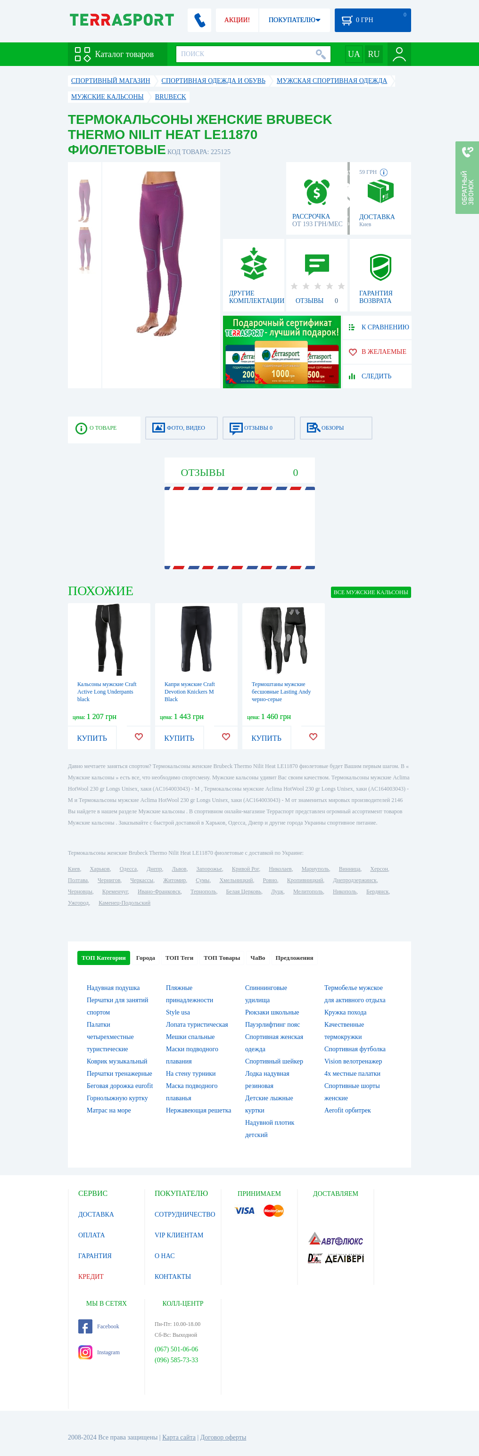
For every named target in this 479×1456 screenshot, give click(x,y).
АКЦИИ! (237, 20)
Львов (179, 869)
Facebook (98, 1326)
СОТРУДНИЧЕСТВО (185, 1214)
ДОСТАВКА (96, 1214)
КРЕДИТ (91, 1276)
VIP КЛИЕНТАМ (179, 1235)
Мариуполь (315, 869)
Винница (349, 869)
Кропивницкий (305, 880)
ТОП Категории (104, 957)
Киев (74, 869)
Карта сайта (179, 1437)
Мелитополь (308, 891)
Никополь (344, 891)
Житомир (174, 880)
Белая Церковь (243, 891)
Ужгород (78, 903)
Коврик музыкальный (117, 1061)
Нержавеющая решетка (198, 1110)
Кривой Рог (245, 869)
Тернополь (203, 891)
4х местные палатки (352, 1073)
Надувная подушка (113, 987)
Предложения (295, 957)
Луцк (277, 891)
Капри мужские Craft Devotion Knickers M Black (190, 692)
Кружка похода (345, 1012)
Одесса (128, 869)
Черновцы (80, 891)
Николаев (280, 869)
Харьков (99, 869)
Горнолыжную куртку (117, 1098)
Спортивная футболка (355, 1049)
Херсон (379, 869)
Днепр (154, 869)
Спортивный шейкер (274, 1061)
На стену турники (191, 1073)
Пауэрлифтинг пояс (272, 1024)
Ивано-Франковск (159, 891)
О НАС (164, 1256)
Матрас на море (109, 1110)
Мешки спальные (190, 1036)
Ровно (270, 880)
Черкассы (141, 880)
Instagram (99, 1352)
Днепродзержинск (355, 880)
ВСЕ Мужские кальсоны (371, 592)
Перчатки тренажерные (119, 1073)
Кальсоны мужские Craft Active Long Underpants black (107, 692)
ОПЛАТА (91, 1235)
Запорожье (209, 869)
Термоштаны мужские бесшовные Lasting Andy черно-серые (281, 692)
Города (145, 957)
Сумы (202, 880)
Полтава (78, 880)
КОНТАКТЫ (173, 1276)
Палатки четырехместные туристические (110, 1037)
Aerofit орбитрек (347, 1110)
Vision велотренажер (353, 1061)
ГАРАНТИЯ (95, 1256)
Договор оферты (223, 1437)
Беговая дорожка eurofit (120, 1085)
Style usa (178, 1012)
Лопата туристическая (197, 1024)
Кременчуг (115, 891)
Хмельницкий (236, 880)
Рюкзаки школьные (272, 1012)
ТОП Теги (179, 957)
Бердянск (377, 891)
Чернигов (109, 880)
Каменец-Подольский (124, 903)
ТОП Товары (222, 957)
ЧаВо (257, 957)
